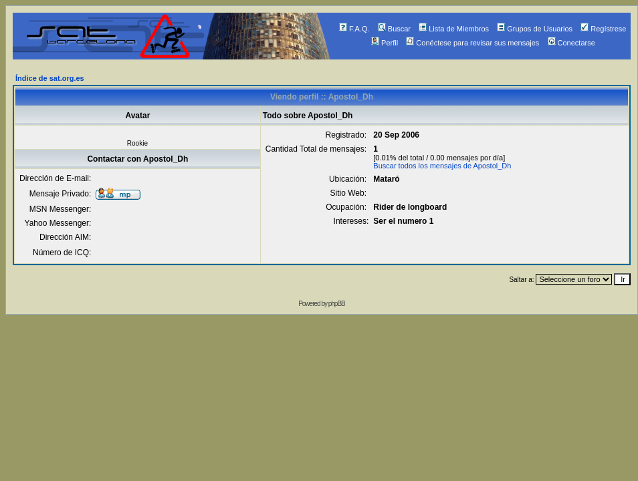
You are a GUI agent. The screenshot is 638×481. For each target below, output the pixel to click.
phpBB (336, 303)
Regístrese (603, 29)
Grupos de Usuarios (534, 29)
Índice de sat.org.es (49, 78)
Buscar (394, 29)
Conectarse (571, 43)
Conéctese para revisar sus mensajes (472, 43)
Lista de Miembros (454, 29)
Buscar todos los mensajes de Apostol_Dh (442, 166)
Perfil (384, 43)
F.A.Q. (354, 29)
